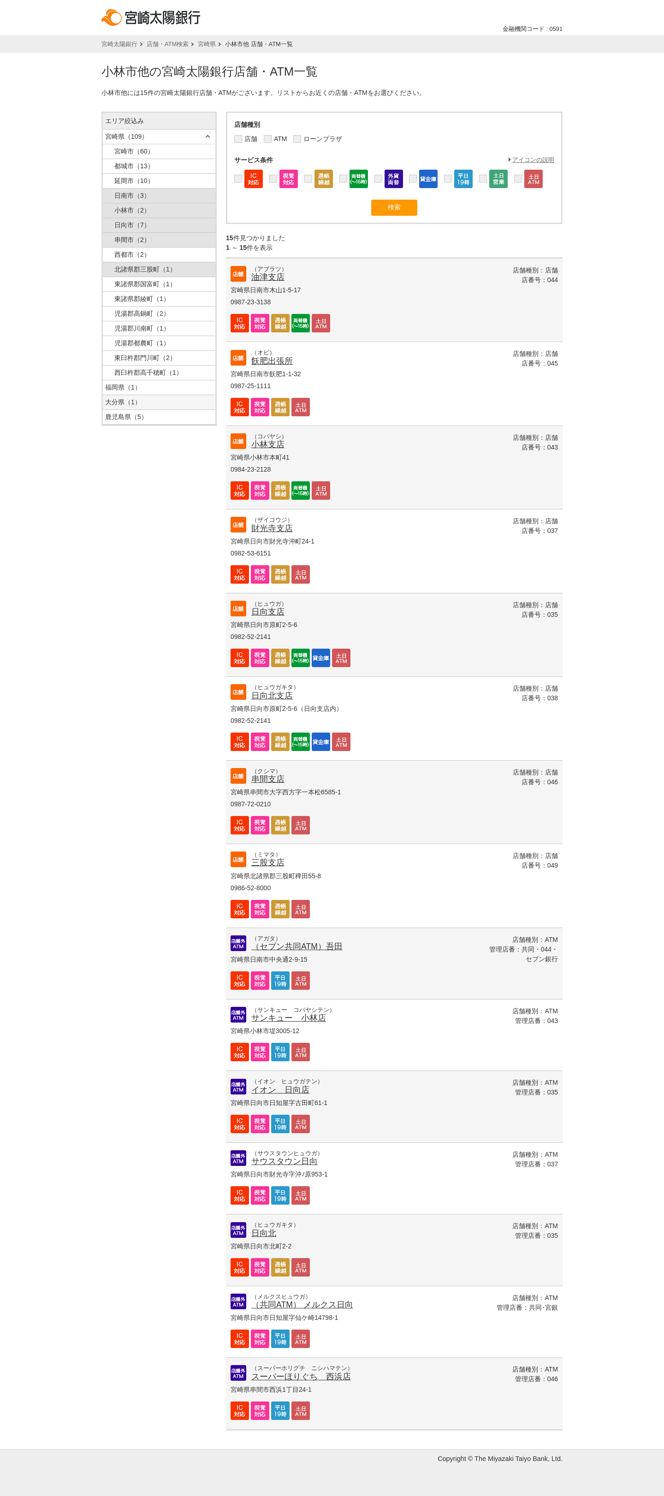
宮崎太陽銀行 (119, 44)
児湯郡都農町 (142, 343)
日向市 (132, 225)
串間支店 (268, 779)
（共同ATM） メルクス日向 (302, 1304)
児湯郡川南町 (142, 328)
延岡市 (134, 180)
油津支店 (268, 277)
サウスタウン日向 (284, 1161)
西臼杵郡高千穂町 (148, 372)
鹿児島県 (126, 416)
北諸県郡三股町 (145, 269)
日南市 (132, 195)
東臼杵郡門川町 (145, 357)
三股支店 (268, 862)
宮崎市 (134, 151)
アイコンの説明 (533, 159)
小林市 (132, 210)
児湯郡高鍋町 (142, 313)
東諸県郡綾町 (142, 298)
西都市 (132, 254)
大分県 (123, 402)
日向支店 (268, 611)
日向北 (263, 1233)
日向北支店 (272, 695)
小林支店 (268, 444)
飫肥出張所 (272, 361)
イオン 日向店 (280, 1089)
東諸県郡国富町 (145, 284)
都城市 (134, 166)
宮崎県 (207, 44)
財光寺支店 (272, 528)
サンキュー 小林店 (288, 1018)
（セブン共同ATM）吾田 (297, 946)
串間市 (132, 239)
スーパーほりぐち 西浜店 (301, 1376)
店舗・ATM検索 (168, 44)
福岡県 (123, 387)
